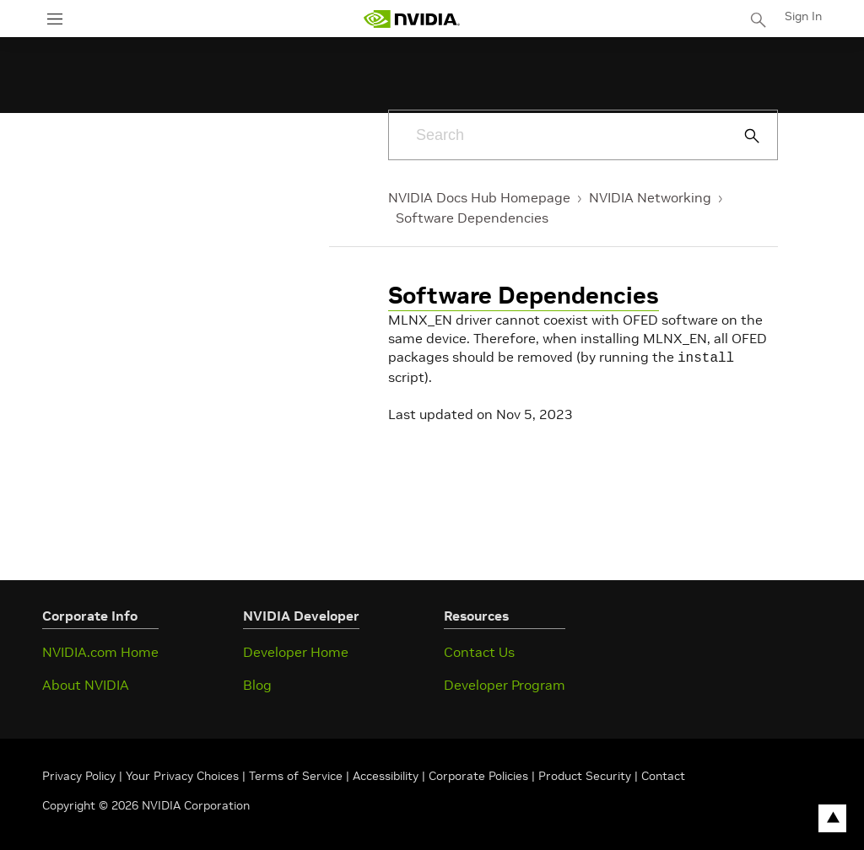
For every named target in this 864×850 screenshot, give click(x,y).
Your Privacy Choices (182, 774)
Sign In (803, 16)
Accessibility (385, 774)
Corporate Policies (478, 774)
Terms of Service (296, 774)
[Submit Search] (742, 135)
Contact (663, 774)
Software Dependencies (472, 217)
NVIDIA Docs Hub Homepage (479, 197)
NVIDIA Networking (650, 197)
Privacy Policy (80, 774)
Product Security (584, 774)
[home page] (412, 19)
